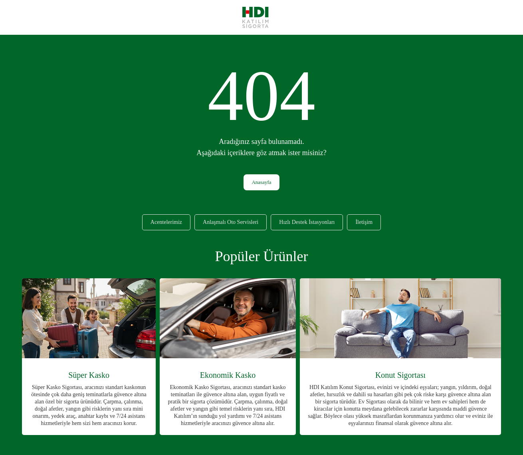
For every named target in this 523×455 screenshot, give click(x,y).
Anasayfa (261, 182)
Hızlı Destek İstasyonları (307, 222)
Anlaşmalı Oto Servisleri (230, 222)
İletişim (363, 222)
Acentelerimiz (166, 222)
